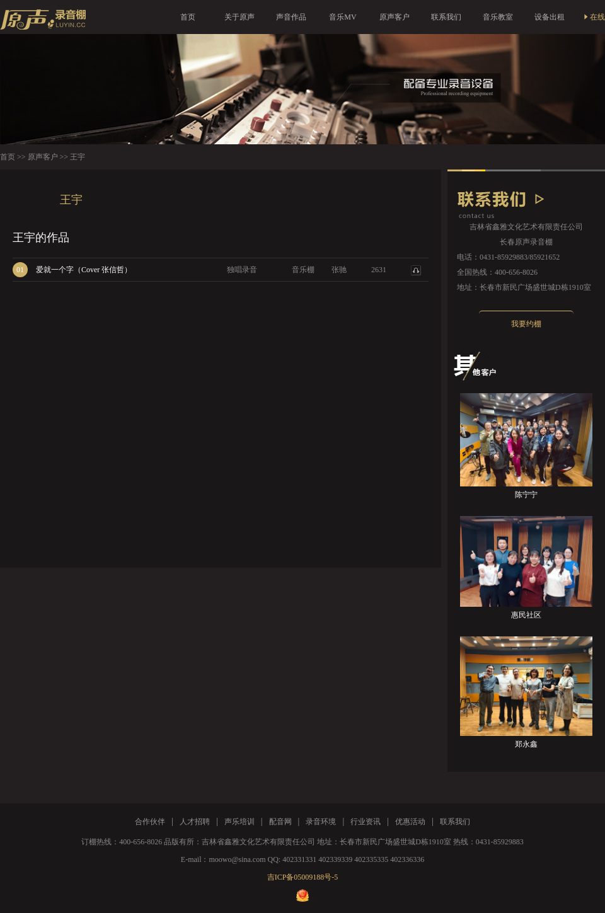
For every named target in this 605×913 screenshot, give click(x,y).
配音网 (280, 821)
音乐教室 (498, 17)
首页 (187, 17)
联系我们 (446, 17)
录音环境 (321, 821)
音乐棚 (303, 269)
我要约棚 (526, 323)
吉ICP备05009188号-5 (302, 877)
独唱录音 (242, 269)
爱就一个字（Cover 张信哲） (84, 269)
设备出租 (549, 17)
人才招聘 (195, 821)
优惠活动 (410, 821)
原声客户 (394, 17)
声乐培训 (239, 821)
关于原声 (239, 17)
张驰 (339, 269)
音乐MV (342, 17)
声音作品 (291, 17)
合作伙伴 (150, 821)
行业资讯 (365, 821)
